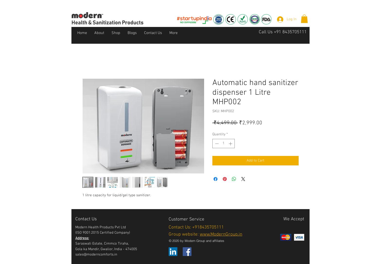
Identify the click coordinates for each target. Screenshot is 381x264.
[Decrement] (216, 143)
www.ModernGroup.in (221, 234)
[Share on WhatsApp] (234, 179)
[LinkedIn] (173, 251)
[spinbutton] (224, 143)
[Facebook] (187, 251)
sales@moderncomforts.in (96, 254)
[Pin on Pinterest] (225, 179)
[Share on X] (243, 179)
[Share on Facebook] (215, 179)
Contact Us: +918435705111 (196, 227)
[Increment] (231, 143)
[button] (304, 19)
